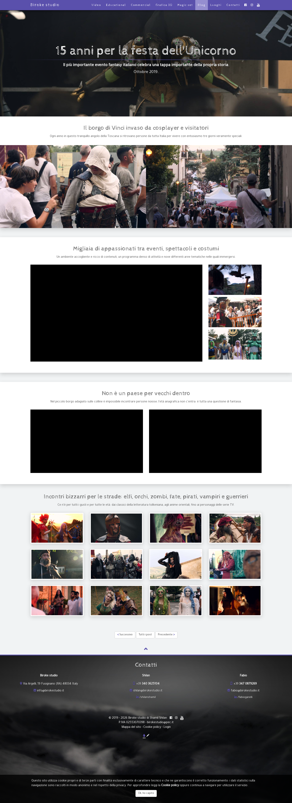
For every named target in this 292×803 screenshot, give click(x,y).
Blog (201, 5)
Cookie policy (152, 727)
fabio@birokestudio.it (245, 691)
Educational (116, 5)
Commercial (141, 5)
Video (96, 5)
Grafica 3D (164, 5)
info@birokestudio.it (50, 691)
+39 (148, 684)
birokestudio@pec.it (160, 722)
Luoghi (215, 5)
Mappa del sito (131, 727)
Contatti (233, 5)
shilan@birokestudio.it (147, 691)
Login (167, 727)
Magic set (185, 5)
